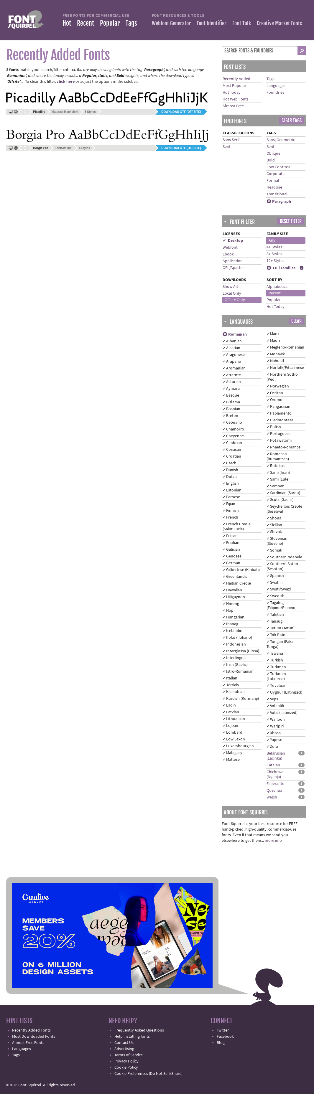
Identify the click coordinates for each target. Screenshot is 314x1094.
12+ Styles (275, 260)
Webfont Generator (171, 23)
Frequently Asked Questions (139, 1030)
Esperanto (276, 783)
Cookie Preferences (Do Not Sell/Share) (148, 1073)
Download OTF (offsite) (181, 111)
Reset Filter (291, 221)
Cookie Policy (126, 1067)
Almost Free (233, 106)
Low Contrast (278, 167)
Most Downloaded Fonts (33, 1036)
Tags (131, 23)
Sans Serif (231, 140)
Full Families (281, 268)
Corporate (276, 173)
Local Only (232, 293)
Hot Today (232, 92)
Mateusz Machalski (65, 111)
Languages (276, 85)
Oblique (273, 153)
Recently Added (236, 79)
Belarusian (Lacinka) (276, 756)
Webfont (230, 247)
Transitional (277, 194)
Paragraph (279, 201)
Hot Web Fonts (236, 99)
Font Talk (241, 23)
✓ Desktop (233, 241)
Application (233, 261)
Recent (85, 23)
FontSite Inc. (63, 148)
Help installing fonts (132, 1036)
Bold (271, 160)
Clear (296, 321)
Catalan (273, 765)
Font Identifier (211, 23)
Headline (274, 187)
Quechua (274, 790)
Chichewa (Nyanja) (275, 774)
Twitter (223, 1030)
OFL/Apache (233, 267)
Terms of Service (128, 1055)
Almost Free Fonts (28, 1042)
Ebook (228, 254)
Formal (273, 180)
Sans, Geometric (281, 140)
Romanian (235, 334)
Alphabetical (278, 286)
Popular (110, 23)
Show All (230, 286)
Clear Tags (292, 120)
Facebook (225, 1036)
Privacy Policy (126, 1061)
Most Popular (234, 85)
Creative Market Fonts (279, 23)
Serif (226, 146)
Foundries (275, 92)
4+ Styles (274, 247)
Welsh (272, 797)
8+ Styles (274, 254)
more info (273, 840)
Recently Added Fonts (31, 1030)
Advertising (124, 1049)
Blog (221, 1042)
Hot (67, 23)
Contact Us (124, 1042)
